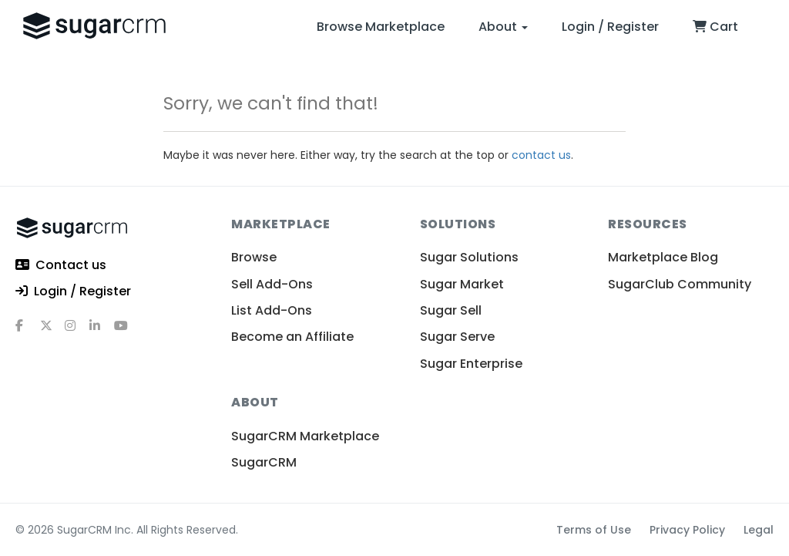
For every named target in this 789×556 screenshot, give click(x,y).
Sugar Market (462, 284)
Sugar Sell (451, 310)
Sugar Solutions (469, 257)
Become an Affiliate (292, 336)
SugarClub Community (679, 284)
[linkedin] (101, 331)
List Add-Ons (271, 310)
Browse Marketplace (381, 26)
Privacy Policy (687, 529)
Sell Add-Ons (272, 284)
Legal (759, 529)
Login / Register (610, 26)
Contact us (60, 266)
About (503, 26)
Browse (254, 257)
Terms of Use (593, 529)
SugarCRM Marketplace (305, 436)
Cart (715, 26)
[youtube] (126, 331)
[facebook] (27, 331)
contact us (541, 155)
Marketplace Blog (663, 257)
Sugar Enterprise (471, 363)
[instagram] (77, 331)
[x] (52, 331)
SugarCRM (264, 462)
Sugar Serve (457, 336)
